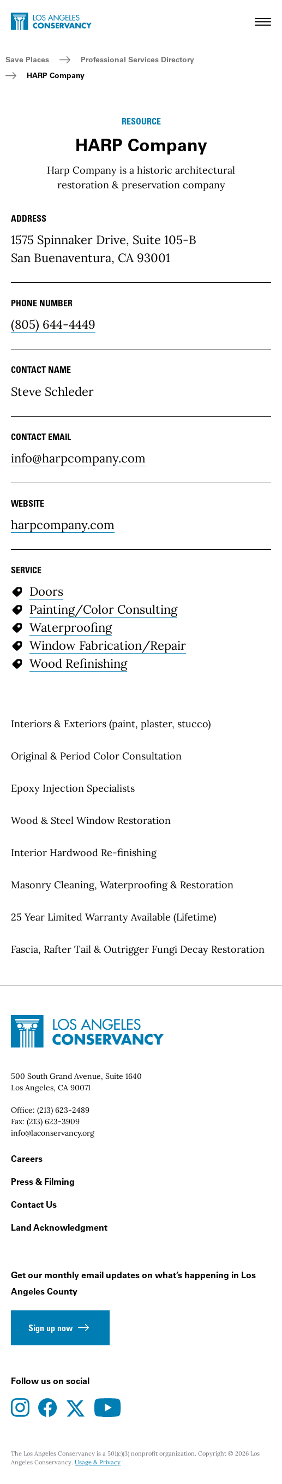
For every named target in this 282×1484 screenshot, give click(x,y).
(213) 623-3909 (53, 1121)
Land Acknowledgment (59, 1227)
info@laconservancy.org (52, 1133)
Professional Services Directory (137, 59)
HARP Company (56, 75)
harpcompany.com (63, 524)
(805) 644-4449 (53, 324)
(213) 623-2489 (63, 1110)
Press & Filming (43, 1181)
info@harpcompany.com (78, 458)
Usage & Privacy (98, 1462)
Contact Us (34, 1204)
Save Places (27, 59)
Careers (27, 1158)
